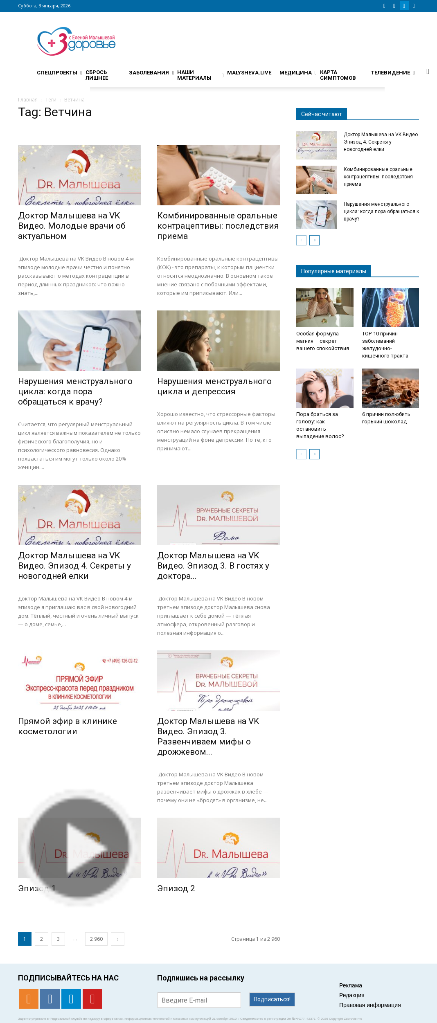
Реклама (350, 985)
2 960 (96, 938)
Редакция (352, 995)
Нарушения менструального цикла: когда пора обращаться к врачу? (75, 391)
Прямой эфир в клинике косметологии (67, 726)
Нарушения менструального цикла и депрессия (214, 386)
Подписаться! (272, 999)
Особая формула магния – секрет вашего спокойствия (322, 341)
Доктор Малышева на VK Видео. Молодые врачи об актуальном (72, 226)
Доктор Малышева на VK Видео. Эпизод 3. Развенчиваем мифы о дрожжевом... (208, 736)
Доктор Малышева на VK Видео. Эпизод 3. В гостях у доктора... (213, 566)
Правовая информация (370, 1005)
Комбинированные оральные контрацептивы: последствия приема (218, 226)
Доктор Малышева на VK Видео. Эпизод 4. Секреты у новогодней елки (74, 566)
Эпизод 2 (176, 888)
